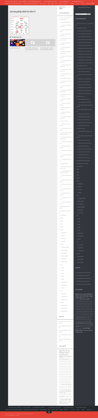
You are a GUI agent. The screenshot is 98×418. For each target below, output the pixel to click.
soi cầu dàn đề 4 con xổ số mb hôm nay (85, 54)
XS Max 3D (79, 192)
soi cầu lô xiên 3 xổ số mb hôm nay (84, 81)
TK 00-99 (79, 239)
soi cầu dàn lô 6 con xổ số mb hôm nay (85, 93)
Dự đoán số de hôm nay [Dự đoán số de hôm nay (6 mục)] (80, 318)
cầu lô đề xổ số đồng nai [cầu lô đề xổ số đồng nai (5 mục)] (88, 303)
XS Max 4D (79, 186)
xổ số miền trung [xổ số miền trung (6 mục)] (85, 330)
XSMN (52, 3)
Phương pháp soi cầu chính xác (30, 3)
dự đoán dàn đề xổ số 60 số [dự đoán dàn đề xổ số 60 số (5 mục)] (81, 316)
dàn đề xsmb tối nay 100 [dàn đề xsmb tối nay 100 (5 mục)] (62, 377)
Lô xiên (79, 221)
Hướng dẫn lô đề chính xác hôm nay (13, 3)
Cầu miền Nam (80, 210)
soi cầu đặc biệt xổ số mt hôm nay (84, 151)
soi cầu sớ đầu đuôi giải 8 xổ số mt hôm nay (84, 132)
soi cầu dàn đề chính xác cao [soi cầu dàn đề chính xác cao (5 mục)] (89, 319)
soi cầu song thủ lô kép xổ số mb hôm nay (85, 39)
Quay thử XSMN (80, 262)
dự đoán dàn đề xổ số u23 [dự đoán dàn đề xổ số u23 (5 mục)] (88, 316)
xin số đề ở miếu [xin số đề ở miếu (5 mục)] (81, 328)
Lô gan (79, 218)
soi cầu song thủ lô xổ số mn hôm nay (84, 102)
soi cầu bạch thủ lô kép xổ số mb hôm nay (85, 48)
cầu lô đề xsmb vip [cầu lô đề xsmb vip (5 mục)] (64, 363)
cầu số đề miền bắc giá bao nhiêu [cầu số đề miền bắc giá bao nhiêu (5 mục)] (81, 308)
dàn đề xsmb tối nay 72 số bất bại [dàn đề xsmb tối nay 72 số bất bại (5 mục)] (67, 376)
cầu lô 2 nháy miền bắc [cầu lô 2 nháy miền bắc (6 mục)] (84, 299)
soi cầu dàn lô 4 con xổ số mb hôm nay (85, 79)
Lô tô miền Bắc (80, 244)
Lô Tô (82, 3)
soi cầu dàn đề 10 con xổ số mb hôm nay (85, 62)
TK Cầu (71, 3)
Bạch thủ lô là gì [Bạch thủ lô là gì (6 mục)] (85, 298)
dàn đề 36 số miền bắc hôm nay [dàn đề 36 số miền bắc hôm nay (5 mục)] (81, 309)
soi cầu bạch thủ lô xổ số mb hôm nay (84, 51)
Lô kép (79, 224)
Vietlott (66, 3)
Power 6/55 (80, 189)
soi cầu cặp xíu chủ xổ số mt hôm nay (84, 149)
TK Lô (77, 3)
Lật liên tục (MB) (80, 201)
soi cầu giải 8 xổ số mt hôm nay (83, 154)
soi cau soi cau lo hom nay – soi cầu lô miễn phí (16, 1)
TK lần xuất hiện (80, 236)
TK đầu (79, 227)
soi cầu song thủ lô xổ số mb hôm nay (84, 33)
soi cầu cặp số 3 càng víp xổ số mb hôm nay (84, 75)
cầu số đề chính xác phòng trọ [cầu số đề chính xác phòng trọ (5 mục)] (81, 306)
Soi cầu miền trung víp (77, 1)
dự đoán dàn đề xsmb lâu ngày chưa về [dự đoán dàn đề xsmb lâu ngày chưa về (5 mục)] (66, 381)
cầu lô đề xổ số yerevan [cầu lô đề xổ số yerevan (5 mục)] (82, 303)
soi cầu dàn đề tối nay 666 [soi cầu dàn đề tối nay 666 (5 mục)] (78, 321)
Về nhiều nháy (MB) (81, 207)
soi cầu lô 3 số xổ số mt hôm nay (83, 157)
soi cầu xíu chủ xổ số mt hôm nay (83, 140)
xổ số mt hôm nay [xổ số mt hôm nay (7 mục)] (65, 402)
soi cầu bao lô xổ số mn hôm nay (83, 114)
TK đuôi (79, 230)
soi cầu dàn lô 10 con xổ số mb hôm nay (85, 68)
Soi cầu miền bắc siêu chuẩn (50, 1)
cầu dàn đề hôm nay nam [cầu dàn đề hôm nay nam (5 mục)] (67, 358)
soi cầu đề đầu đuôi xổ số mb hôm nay (85, 87)
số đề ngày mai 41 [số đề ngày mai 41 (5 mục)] (82, 326)
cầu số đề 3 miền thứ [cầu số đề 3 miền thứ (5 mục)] (85, 304)
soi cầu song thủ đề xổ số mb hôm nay (85, 36)
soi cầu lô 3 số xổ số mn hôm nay (83, 119)
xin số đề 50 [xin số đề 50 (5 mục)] (77, 328)
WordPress (12, 415)
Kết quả (60, 3)
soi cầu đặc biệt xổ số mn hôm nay (84, 116)
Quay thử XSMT (80, 259)
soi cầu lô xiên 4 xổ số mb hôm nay (84, 71)
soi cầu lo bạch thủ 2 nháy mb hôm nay (85, 30)
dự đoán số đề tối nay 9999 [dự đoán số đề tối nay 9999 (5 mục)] (81, 319)
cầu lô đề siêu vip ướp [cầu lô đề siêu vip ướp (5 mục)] (88, 301)
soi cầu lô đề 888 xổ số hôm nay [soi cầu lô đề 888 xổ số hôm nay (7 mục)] (83, 322)
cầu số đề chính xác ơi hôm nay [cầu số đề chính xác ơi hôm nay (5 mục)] (64, 369)
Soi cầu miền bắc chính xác (34, 1)
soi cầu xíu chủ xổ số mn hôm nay (84, 99)
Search (89, 14)
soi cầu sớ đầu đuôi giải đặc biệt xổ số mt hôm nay (84, 136)
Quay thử (89, 3)
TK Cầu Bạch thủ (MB (81, 198)
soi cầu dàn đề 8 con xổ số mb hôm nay (85, 60)
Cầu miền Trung (80, 212)
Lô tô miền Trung (81, 250)
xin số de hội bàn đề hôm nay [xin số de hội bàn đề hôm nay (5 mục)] (88, 326)
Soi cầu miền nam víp (64, 1)
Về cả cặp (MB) (80, 204)
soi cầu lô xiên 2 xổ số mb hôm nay (84, 84)
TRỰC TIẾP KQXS (42, 3)
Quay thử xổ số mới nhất (15, 48)
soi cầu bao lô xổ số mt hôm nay (83, 146)
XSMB (48, 3)
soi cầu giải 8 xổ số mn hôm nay (83, 125)
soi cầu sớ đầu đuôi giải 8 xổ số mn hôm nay (84, 110)
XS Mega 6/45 (80, 183)
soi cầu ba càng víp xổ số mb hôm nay (84, 42)
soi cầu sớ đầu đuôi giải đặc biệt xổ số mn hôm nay (84, 106)
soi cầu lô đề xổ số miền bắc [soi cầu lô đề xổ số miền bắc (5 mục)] (65, 394)
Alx (18, 415)
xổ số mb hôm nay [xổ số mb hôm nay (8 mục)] (65, 401)
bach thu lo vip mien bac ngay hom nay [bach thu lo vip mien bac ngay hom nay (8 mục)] (84, 296)
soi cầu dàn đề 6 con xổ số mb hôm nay (85, 57)
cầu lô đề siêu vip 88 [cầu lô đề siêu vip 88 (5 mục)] (82, 301)
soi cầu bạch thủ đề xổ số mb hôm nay (85, 45)
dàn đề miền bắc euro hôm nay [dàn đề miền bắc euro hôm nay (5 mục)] (81, 311)
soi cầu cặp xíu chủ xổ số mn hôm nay (84, 122)
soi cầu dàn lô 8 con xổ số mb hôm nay (85, 90)
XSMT (56, 3)
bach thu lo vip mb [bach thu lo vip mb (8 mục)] (82, 294)
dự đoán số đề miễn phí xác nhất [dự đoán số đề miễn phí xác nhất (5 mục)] (63, 386)
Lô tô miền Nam (80, 247)
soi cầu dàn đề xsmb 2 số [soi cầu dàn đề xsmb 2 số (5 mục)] (85, 321)
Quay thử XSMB (80, 256)
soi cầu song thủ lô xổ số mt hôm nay (84, 143)
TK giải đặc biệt (80, 233)
